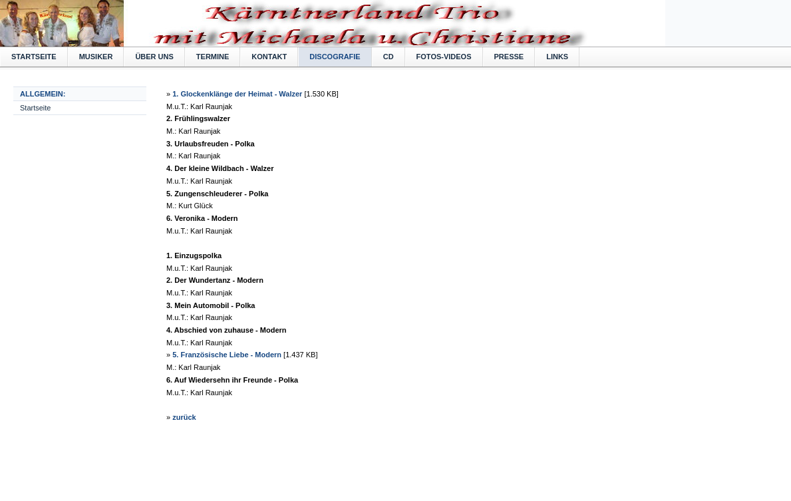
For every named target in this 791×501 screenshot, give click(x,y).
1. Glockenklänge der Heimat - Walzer (237, 94)
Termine (213, 57)
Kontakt (269, 57)
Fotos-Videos (444, 57)
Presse (509, 57)
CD (388, 57)
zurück (184, 417)
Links (557, 57)
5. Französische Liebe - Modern (226, 355)
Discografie (334, 57)
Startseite (34, 57)
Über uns (154, 57)
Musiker (96, 57)
